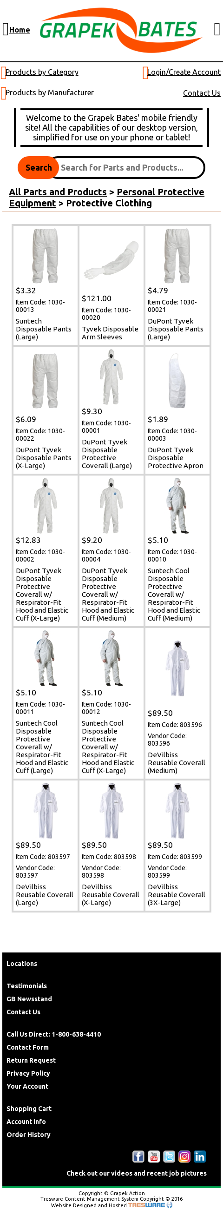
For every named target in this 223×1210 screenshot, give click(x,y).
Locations (22, 963)
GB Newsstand (29, 999)
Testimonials (27, 986)
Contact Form (28, 1047)
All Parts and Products (58, 191)
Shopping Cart (29, 1108)
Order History (29, 1134)
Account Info (26, 1121)
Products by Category (42, 72)
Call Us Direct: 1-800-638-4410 (54, 1034)
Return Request (31, 1060)
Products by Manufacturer (50, 92)
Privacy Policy (28, 1073)
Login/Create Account (184, 72)
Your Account (27, 1086)
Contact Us (202, 93)
